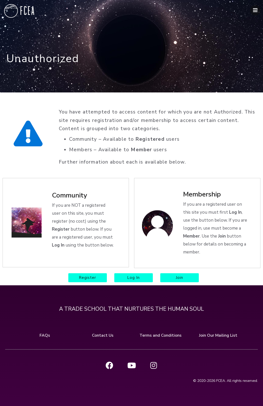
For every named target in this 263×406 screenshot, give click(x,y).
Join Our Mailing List (218, 335)
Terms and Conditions (160, 335)
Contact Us (103, 335)
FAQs (45, 335)
